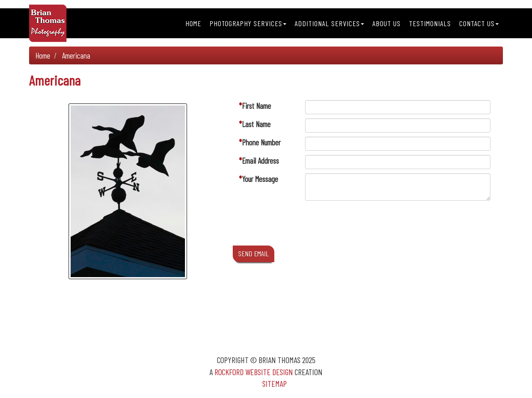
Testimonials (430, 23)
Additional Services (329, 23)
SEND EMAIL (253, 253)
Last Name (256, 124)
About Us (386, 23)
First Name (256, 106)
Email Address (260, 160)
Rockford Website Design (253, 372)
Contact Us (479, 23)
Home (193, 23)
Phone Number (261, 142)
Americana (76, 55)
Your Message (260, 179)
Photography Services (247, 23)
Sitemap (274, 383)
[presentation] (368, 225)
